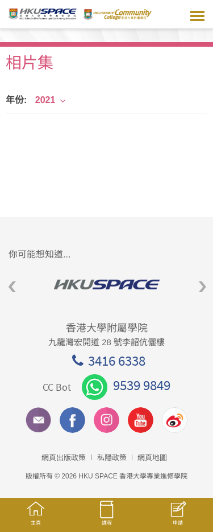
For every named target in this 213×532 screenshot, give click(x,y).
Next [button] (202, 287)
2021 (51, 100)
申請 (177, 519)
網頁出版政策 (63, 457)
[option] (106, 284)
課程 (106, 518)
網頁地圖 (152, 457)
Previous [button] (12, 287)
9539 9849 (126, 385)
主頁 (35, 518)
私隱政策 (112, 457)
